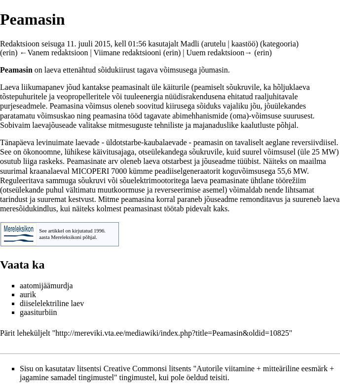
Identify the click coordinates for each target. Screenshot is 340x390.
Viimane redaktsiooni (127, 52)
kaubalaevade (165, 142)
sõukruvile (243, 87)
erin (8, 52)
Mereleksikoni (66, 237)
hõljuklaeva (291, 87)
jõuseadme (218, 161)
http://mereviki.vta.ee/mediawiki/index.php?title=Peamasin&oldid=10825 (172, 333)
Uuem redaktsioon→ (220, 52)
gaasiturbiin (38, 312)
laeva (52, 70)
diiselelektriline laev (52, 303)
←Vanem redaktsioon (54, 52)
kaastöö (243, 43)
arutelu (215, 43)
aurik (28, 294)
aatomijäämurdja (46, 285)
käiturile (176, 87)
